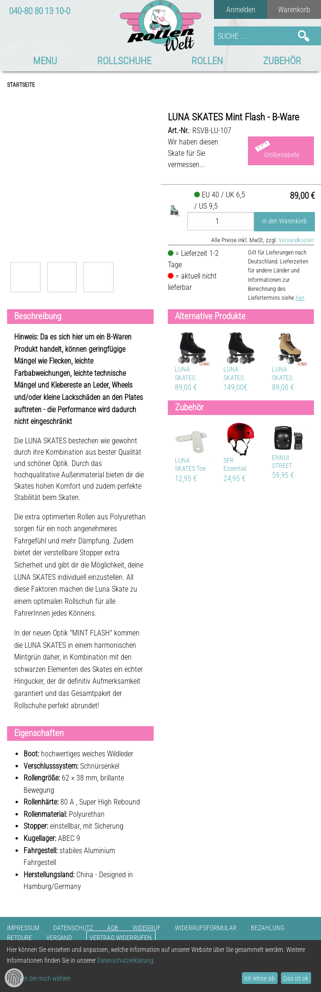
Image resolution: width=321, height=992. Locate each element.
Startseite (21, 85)
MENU (45, 61)
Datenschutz (73, 928)
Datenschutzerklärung (125, 960)
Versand (59, 938)
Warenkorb (294, 9)
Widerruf (146, 928)
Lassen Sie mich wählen (40, 978)
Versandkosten (296, 240)
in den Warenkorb (284, 221)
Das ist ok (295, 978)
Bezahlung (267, 928)
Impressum (23, 928)
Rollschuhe (124, 61)
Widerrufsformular (206, 928)
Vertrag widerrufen (121, 938)
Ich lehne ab (259, 978)
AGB (112, 928)
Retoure (19, 938)
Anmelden (240, 9)
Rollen (207, 61)
